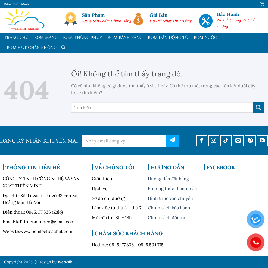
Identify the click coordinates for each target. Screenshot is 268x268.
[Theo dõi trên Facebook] (201, 141)
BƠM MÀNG (46, 37)
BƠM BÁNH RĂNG (125, 37)
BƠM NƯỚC (205, 37)
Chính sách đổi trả (166, 217)
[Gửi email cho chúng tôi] (238, 141)
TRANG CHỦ (16, 37)
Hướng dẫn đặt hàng (168, 178)
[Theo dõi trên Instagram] (213, 141)
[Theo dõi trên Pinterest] (250, 141)
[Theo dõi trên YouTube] (262, 141)
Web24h (65, 262)
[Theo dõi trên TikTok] (226, 141)
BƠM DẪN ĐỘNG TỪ (168, 37)
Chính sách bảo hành (169, 207)
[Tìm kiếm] (63, 47)
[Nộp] (258, 107)
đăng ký (172, 141)
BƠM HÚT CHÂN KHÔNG (32, 47)
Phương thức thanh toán (172, 188)
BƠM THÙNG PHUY (82, 37)
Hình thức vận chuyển (170, 198)
